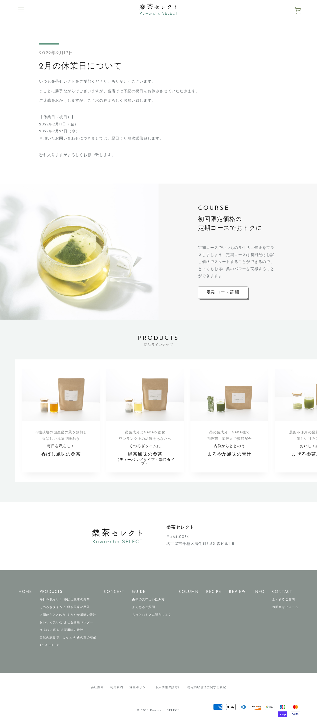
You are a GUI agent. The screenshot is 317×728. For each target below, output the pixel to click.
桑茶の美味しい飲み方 (148, 599)
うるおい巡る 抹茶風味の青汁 (61, 630)
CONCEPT (114, 592)
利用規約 (116, 687)
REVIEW (237, 592)
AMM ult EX (49, 645)
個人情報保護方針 (168, 687)
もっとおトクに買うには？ (151, 614)
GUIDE (139, 592)
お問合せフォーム (285, 607)
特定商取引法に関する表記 (206, 687)
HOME (25, 592)
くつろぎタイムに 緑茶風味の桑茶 (65, 607)
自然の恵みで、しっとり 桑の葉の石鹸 (68, 637)
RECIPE (213, 592)
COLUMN (189, 592)
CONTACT (282, 592)
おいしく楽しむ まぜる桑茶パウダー (66, 622)
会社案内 (97, 687)
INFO (258, 592)
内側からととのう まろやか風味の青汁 (68, 614)
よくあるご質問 (143, 607)
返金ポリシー (139, 687)
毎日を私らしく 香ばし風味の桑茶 (65, 599)
